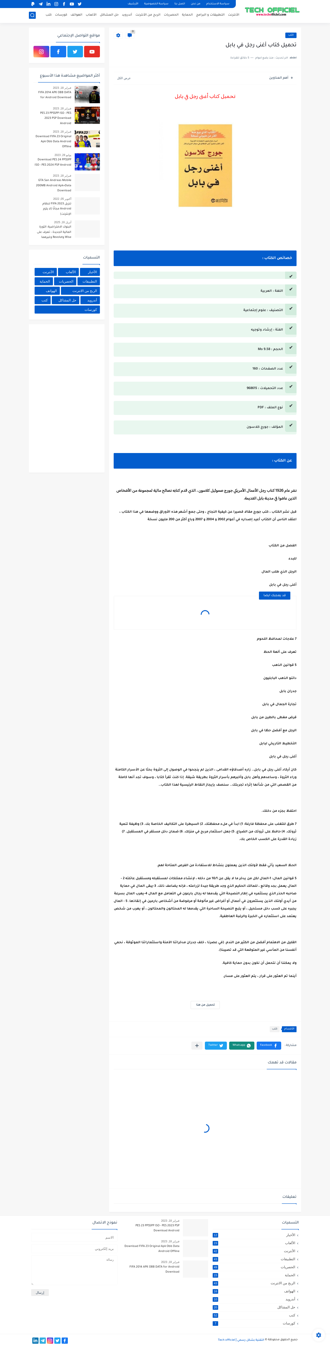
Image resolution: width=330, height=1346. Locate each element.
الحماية (187, 15)
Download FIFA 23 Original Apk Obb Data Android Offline (53, 142)
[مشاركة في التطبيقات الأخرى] (197, 1046)
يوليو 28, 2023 (63, 155)
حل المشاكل (109, 15)
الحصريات (171, 15)
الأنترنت (233, 15)
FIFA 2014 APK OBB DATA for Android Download (54, 95)
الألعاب (91, 15)
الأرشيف (133, 4)
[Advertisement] (65, 397)
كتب (49, 15)
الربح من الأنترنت (147, 15)
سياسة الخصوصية (156, 4)
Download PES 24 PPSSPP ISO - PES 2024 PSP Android (53, 162)
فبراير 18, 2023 (62, 87)
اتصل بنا (179, 4)
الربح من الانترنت (84, 291)
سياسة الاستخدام (217, 4)
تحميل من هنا (205, 1005)
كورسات (61, 15)
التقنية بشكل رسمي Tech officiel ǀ (241, 1340)
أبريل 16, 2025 (62, 222)
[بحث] (32, 15)
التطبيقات (89, 281)
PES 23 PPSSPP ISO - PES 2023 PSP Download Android (55, 118)
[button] (269, 1046)
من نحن (195, 4)
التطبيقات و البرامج (210, 15)
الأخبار (92, 272)
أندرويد (127, 15)
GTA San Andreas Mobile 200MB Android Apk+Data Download (53, 185)
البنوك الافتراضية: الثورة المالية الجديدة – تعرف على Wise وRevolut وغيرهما (54, 232)
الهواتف (76, 15)
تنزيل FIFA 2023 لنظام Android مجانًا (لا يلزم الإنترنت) (56, 209)
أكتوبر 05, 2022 (62, 198)
